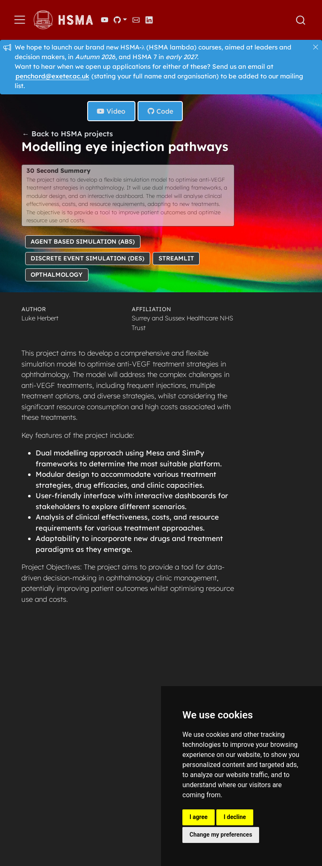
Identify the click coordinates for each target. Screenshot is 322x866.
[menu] (20, 20)
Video (111, 111)
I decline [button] (234, 817)
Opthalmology (57, 274)
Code (160, 111)
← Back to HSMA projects (67, 133)
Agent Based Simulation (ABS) (83, 241)
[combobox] (301, 20)
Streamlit (176, 258)
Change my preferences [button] (221, 834)
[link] (120, 20)
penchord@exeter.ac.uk (52, 76)
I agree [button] (199, 817)
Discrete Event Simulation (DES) (87, 258)
